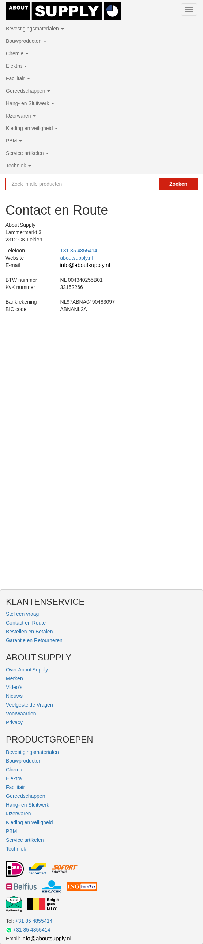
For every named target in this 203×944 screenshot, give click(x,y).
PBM (14, 141)
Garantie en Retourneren (34, 640)
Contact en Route (26, 623)
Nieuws (14, 696)
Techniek (18, 166)
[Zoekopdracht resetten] (149, 184)
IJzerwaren (21, 116)
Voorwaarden (21, 714)
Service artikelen (27, 153)
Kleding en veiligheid (32, 128)
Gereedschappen (28, 91)
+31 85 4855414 (78, 250)
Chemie (17, 53)
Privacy (14, 722)
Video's (14, 687)
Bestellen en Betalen (29, 631)
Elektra (16, 66)
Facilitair (18, 78)
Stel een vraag (22, 614)
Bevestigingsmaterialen (35, 29)
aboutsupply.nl (76, 258)
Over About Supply (27, 670)
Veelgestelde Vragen (29, 705)
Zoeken (178, 184)
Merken (14, 678)
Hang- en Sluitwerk (30, 103)
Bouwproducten (26, 41)
